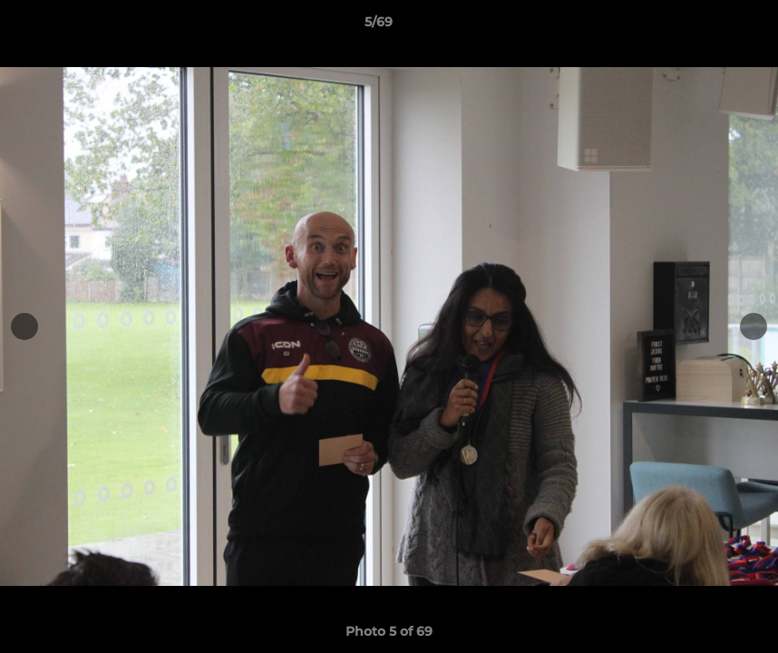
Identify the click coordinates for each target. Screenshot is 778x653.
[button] (702, 26)
